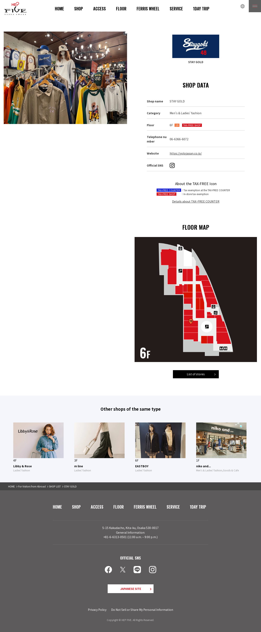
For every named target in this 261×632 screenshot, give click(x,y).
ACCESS (99, 8)
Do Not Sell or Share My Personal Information (142, 610)
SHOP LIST (55, 486)
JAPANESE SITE (130, 589)
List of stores (196, 374)
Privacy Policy (97, 610)
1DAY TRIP (201, 8)
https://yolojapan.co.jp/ (186, 153)
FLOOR (121, 8)
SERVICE (176, 8)
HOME (59, 8)
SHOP (78, 8)
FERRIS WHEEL (148, 8)
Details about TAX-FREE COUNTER (195, 201)
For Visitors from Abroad (32, 486)
